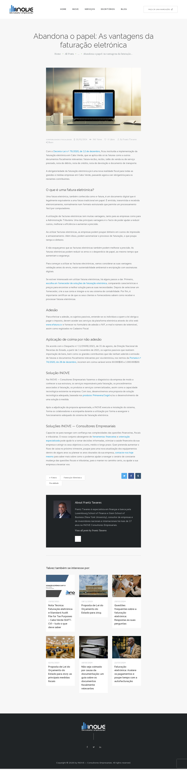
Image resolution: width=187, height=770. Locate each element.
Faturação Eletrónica (73, 477)
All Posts (69, 53)
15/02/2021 (53, 601)
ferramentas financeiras (104, 436)
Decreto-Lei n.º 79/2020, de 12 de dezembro (76, 151)
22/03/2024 (119, 663)
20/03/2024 (81, 139)
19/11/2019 (86, 601)
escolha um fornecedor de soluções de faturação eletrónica (76, 283)
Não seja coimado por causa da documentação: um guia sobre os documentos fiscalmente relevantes (92, 678)
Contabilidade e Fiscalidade (59, 139)
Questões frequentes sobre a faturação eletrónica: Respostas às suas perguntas (125, 614)
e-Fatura (53, 477)
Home (58, 53)
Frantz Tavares (128, 139)
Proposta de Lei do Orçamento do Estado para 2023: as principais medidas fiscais (60, 674)
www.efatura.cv (54, 324)
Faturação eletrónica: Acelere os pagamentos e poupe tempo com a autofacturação (125, 674)
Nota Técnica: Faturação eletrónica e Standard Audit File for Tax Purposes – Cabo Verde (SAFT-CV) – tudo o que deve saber (60, 616)
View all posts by (91, 530)
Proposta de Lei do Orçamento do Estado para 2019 (92, 609)
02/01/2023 (53, 663)
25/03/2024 (119, 601)
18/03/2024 (86, 663)
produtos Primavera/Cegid (96, 395)
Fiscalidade (54, 482)
